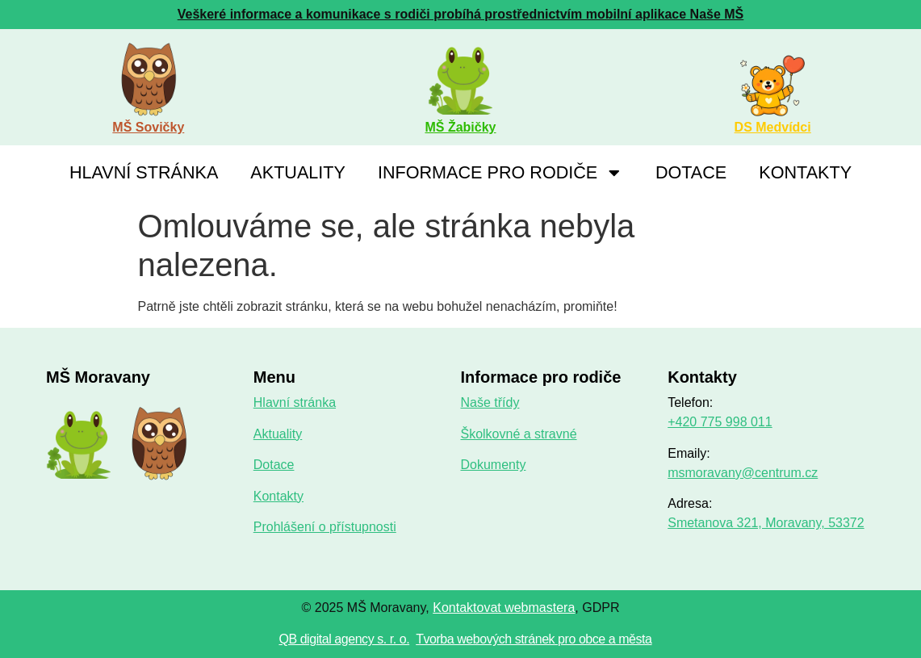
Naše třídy (489, 402)
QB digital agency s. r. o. (343, 639)
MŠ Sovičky (148, 127)
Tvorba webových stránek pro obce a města (533, 639)
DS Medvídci (773, 127)
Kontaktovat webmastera (504, 607)
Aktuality (297, 172)
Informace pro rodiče (500, 173)
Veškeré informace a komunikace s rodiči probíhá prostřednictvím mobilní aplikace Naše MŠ (461, 14)
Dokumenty (492, 464)
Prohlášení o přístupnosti (324, 527)
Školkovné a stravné (518, 434)
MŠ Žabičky (460, 127)
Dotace (690, 172)
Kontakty (805, 172)
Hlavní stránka (143, 172)
